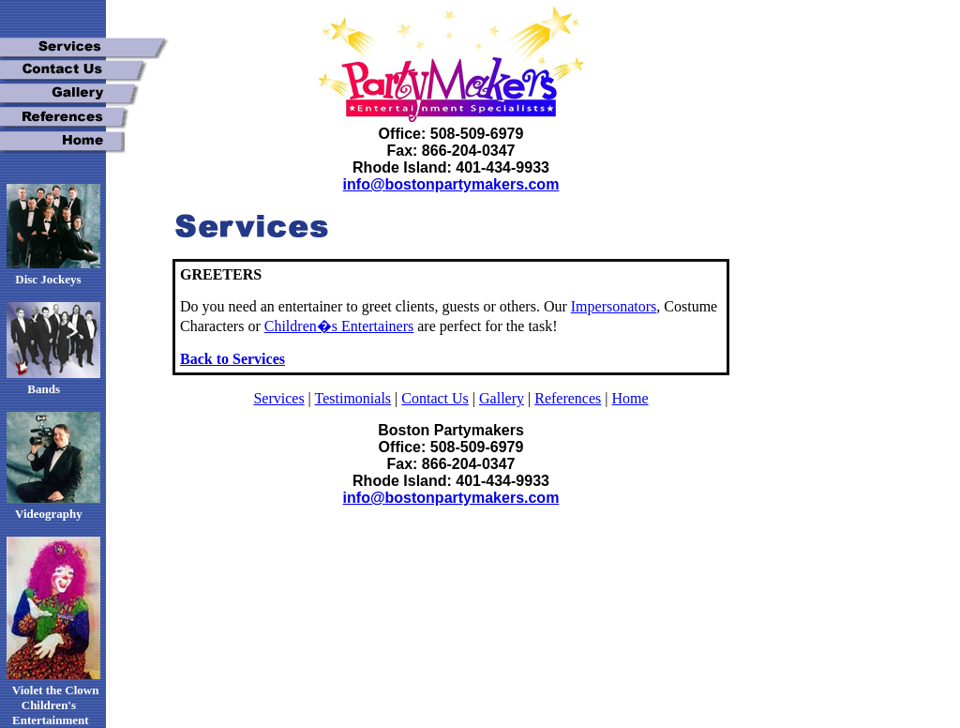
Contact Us (435, 398)
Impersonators (614, 306)
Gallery (501, 398)
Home (629, 398)
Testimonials (353, 398)
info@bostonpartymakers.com (451, 184)
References (567, 398)
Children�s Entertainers (339, 326)
